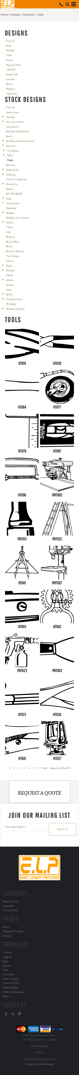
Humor (10, 222)
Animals (10, 79)
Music (9, 84)
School (9, 275)
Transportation (14, 299)
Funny (9, 60)
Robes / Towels (11, 979)
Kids (8, 232)
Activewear (9, 974)
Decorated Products (13, 931)
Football (10, 50)
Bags (5, 961)
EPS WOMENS (14, 194)
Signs (9, 290)
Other (9, 55)
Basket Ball (11, 74)
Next (44, 768)
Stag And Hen (13, 65)
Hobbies (10, 213)
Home (4, 14)
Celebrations (12, 170)
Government (12, 203)
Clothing (10, 175)
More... (7, 996)
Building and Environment (20, 141)
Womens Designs (15, 309)
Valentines (11, 94)
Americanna (12, 112)
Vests (5, 970)
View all (10, 41)
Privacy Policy (10, 910)
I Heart (9, 227)
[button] (67, 4)
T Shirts (7, 953)
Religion (10, 89)
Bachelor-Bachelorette (17, 131)
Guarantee (8, 906)
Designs (15, 14)
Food (8, 199)
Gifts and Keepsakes (13, 992)
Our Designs (13, 256)
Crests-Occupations (16, 179)
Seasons (10, 285)
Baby (8, 46)
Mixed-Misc (12, 242)
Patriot (9, 261)
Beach (9, 136)
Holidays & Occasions (17, 218)
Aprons (7, 966)
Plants (9, 266)
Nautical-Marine (15, 251)
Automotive (12, 127)
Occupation (13, 151)
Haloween (11, 208)
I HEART (11, 70)
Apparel (7, 957)
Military (10, 237)
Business (28, 14)
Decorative (11, 184)
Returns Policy (11, 901)
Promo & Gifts (11, 983)
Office (10, 155)
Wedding (11, 304)
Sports (9, 294)
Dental (9, 189)
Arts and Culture (15, 122)
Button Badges (10, 987)
